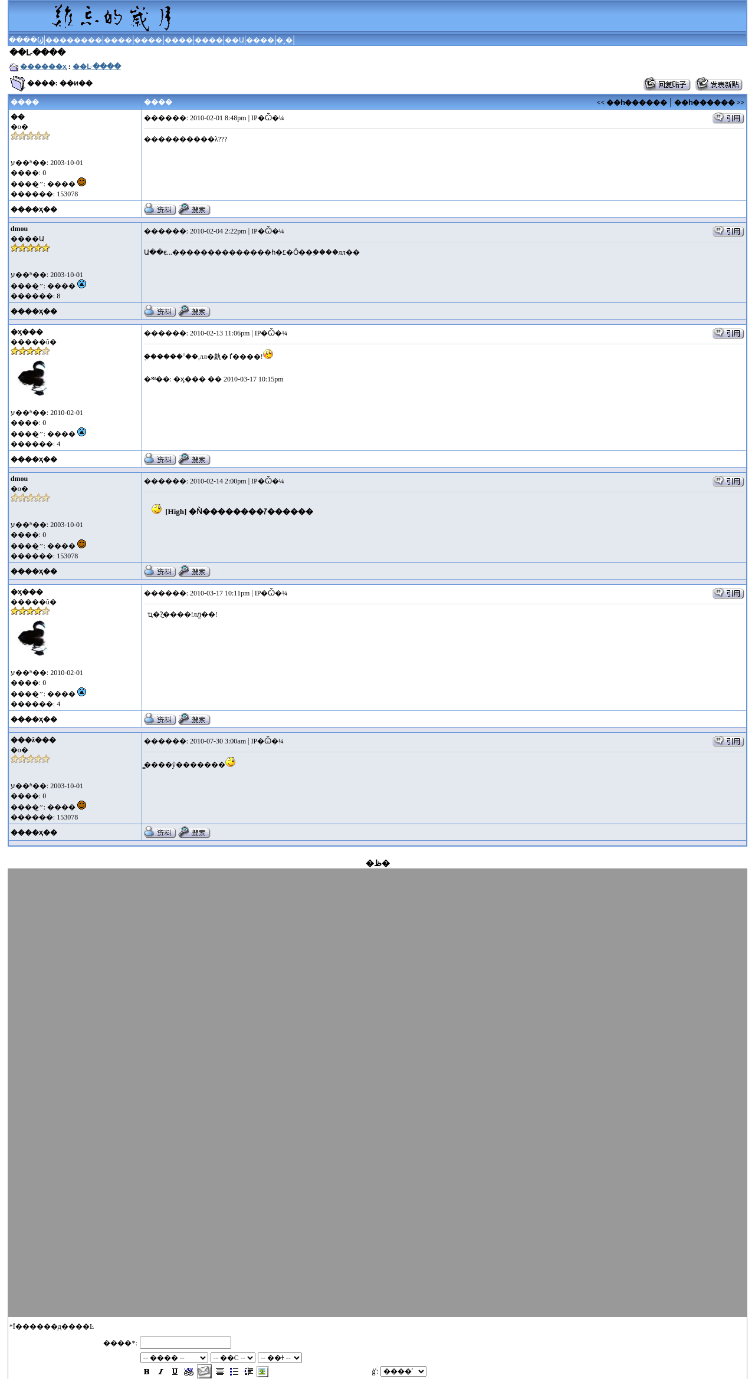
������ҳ (43, 66)
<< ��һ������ (632, 102)
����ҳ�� (34, 209)
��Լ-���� (97, 66)
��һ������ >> (709, 102)
